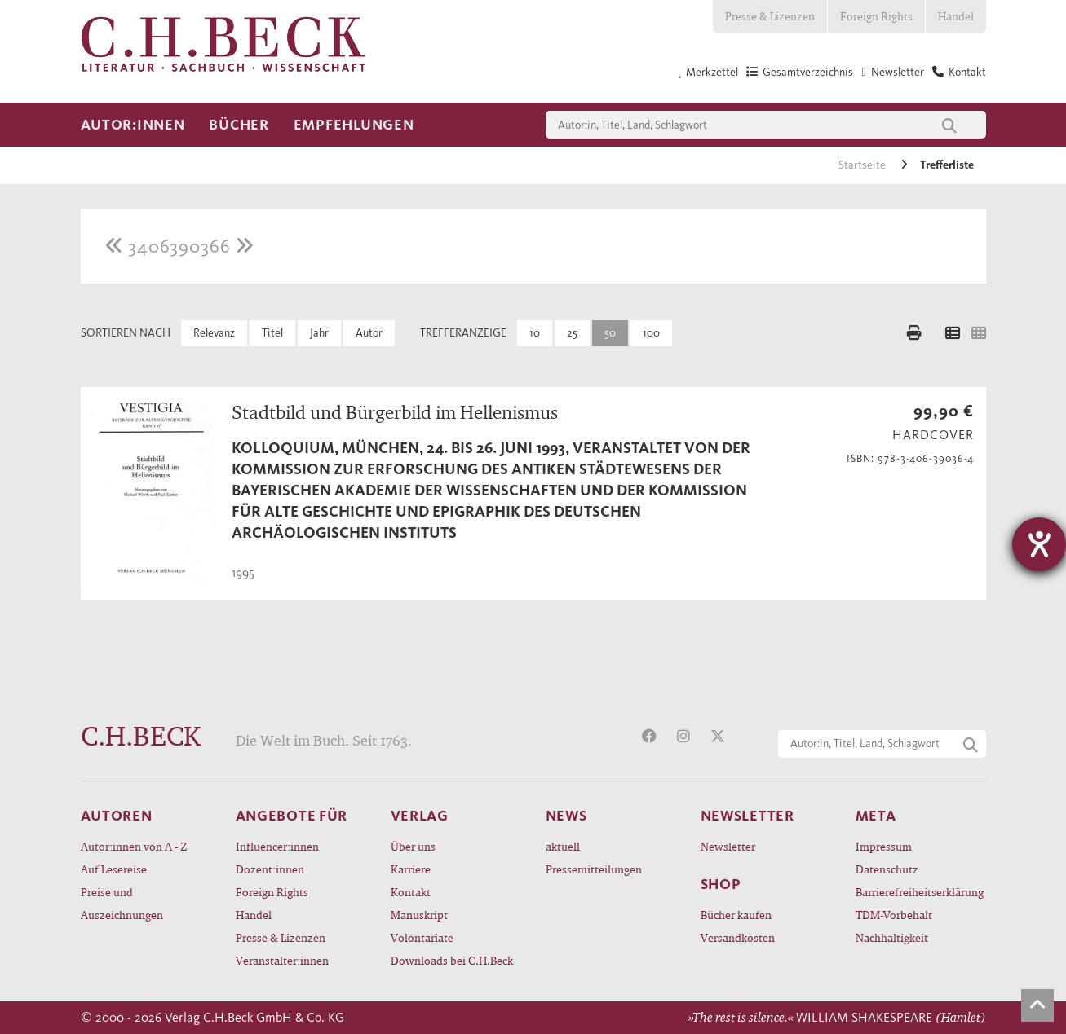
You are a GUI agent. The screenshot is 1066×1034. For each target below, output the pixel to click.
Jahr (319, 333)
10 (534, 333)
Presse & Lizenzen (770, 16)
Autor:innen (133, 125)
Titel (272, 333)
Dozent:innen (270, 869)
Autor (369, 333)
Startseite (863, 165)
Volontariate (422, 937)
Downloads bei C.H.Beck (452, 960)
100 (651, 333)
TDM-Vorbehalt (894, 915)
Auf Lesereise (114, 869)
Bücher (238, 125)
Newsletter (728, 846)
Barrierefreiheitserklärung (920, 892)
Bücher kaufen (736, 915)
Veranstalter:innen (282, 960)
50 (610, 333)
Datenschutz (887, 869)
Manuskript (419, 915)
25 (572, 333)
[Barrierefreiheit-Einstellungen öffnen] (1039, 544)
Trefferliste (947, 165)
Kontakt (411, 892)
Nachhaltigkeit (892, 937)
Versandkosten (738, 937)
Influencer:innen (277, 846)
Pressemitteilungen (594, 869)
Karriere (411, 869)
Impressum (884, 846)
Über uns (413, 846)
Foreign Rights (876, 16)
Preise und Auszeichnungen (122, 903)
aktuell (563, 846)
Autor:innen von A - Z (134, 846)
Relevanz (214, 333)
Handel (956, 16)
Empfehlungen (354, 125)
